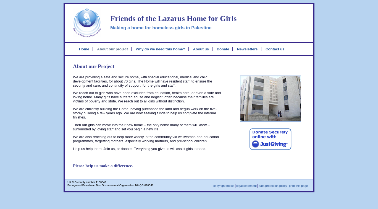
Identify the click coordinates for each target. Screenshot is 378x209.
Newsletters (247, 49)
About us (201, 49)
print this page (298, 185)
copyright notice (223, 185)
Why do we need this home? (160, 49)
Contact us (275, 49)
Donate (223, 49)
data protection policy (273, 185)
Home (84, 49)
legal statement (246, 185)
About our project (112, 49)
